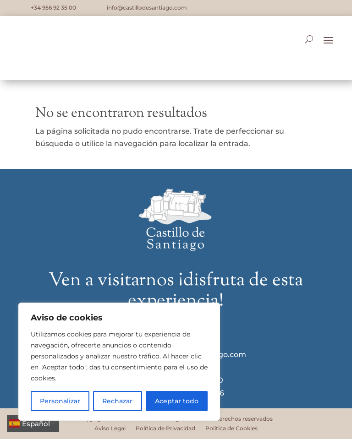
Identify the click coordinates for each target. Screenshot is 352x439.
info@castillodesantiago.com (147, 7)
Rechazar (117, 401)
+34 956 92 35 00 (53, 7)
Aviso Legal (110, 428)
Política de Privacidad (165, 428)
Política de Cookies (231, 428)
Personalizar (60, 401)
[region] (119, 362)
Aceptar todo (176, 401)
